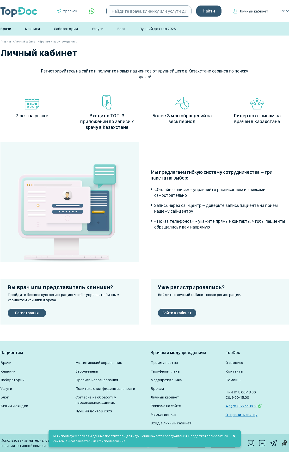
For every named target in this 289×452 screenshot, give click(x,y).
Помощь (233, 380)
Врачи (5, 28)
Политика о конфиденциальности (105, 388)
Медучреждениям (166, 380)
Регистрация (27, 313)
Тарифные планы (165, 371)
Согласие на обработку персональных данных (95, 400)
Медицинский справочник (98, 362)
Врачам (157, 388)
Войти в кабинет (177, 313)
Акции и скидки (14, 406)
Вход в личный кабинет (171, 423)
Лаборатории (66, 28)
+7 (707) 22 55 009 (241, 406)
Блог (121, 28)
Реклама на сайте (166, 406)
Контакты (234, 371)
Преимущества (164, 362)
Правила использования (96, 380)
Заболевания (86, 371)
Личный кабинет (254, 11)
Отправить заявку (242, 414)
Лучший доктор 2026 (157, 28)
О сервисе (234, 362)
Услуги (97, 28)
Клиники (32, 28)
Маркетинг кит (164, 414)
